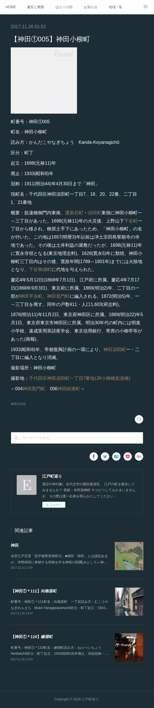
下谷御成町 (40, 269)
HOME (11, 7)
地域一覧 (115, 7)
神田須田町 (114, 349)
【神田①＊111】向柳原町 (34, 591)
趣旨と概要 (35, 7)
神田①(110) (18, 403)
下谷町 (131, 221)
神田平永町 (31, 296)
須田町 (94, 212)
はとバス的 (63, 7)
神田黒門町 (58, 296)
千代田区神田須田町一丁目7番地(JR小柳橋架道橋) (80, 378)
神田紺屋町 (68, 388)
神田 (15, 545)
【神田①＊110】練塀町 (32, 636)
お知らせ (90, 7)
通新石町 (74, 212)
